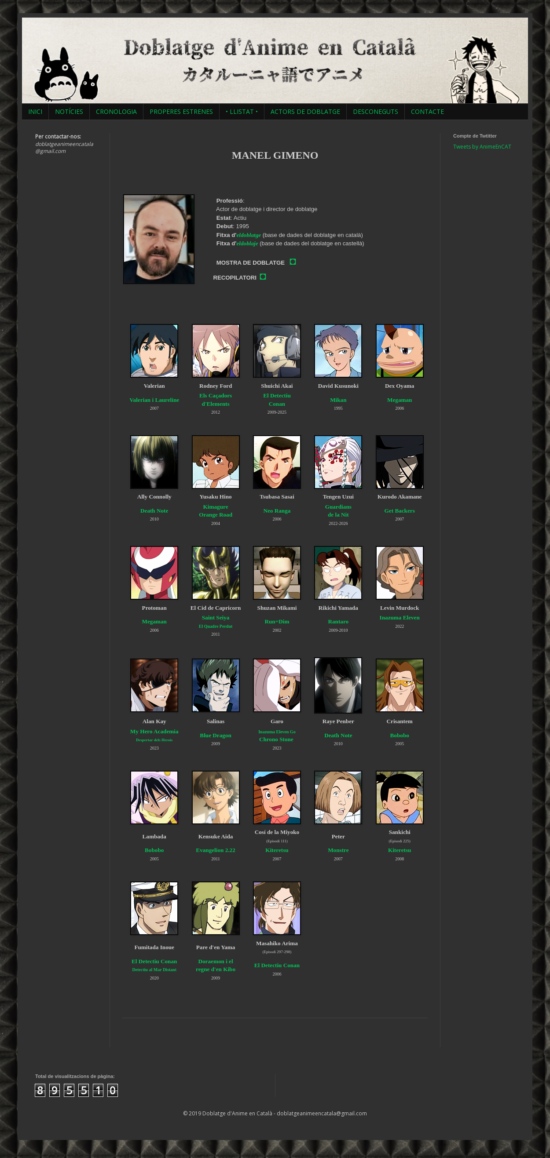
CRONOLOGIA (116, 111)
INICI (35, 111)
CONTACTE (427, 111)
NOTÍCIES (69, 111)
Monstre (338, 850)
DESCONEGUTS (375, 111)
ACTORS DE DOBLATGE (305, 111)
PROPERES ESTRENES (181, 111)
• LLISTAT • (242, 111)
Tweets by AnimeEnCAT (482, 146)
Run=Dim (276, 621)
